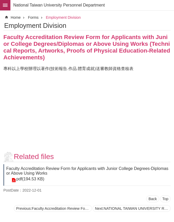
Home (16, 17)
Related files (34, 157)
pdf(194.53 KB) (30, 179)
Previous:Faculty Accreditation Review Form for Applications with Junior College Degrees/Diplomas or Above (54, 208)
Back (153, 199)
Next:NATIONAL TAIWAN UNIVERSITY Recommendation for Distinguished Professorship (133, 208)
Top (165, 199)
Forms (33, 17)
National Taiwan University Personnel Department (59, 5)
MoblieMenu (5, 5)
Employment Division (63, 17)
